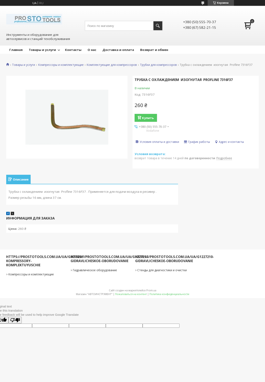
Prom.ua (151, 292)
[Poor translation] (15, 321)
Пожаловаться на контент (131, 295)
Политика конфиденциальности (169, 295)
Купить (148, 118)
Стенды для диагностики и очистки (162, 272)
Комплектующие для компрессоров (112, 65)
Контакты (73, 50)
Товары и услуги (42, 50)
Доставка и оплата (118, 50)
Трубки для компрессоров (158, 65)
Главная (16, 50)
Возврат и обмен (154, 50)
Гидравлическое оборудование (95, 272)
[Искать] (157, 25)
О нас (92, 50)
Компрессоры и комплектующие (61, 65)
